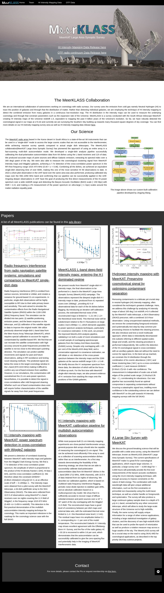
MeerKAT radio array (19, 139)
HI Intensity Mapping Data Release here (82, 47)
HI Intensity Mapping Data (50, 2)
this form (112, 571)
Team (31, 2)
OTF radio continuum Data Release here (82, 52)
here (93, 125)
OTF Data (70, 2)
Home (13, 2)
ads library (75, 221)
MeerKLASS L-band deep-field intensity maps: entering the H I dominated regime (80, 274)
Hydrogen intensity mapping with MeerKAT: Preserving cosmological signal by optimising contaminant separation (135, 283)
